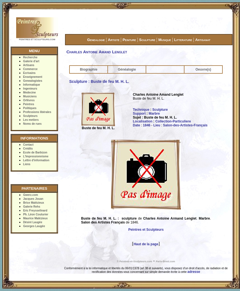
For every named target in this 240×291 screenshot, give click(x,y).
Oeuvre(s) (203, 69)
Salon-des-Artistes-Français (185, 125)
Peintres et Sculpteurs (146, 230)
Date (136, 125)
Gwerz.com (30, 194)
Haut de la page (146, 244)
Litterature (183, 40)
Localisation (142, 121)
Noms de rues (32, 123)
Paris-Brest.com (165, 261)
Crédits (28, 148)
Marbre (154, 114)
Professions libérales (37, 112)
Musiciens (30, 96)
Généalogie (127, 69)
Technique (141, 110)
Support (139, 114)
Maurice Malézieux (35, 218)
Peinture (129, 40)
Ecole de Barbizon (35, 152)
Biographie (88, 69)
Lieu (156, 125)
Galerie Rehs (31, 206)
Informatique (31, 84)
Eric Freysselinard (35, 210)
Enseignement (32, 76)
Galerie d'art (31, 61)
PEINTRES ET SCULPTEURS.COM (37, 39)
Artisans (28, 65)
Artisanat (202, 40)
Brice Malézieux (33, 202)
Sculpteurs (30, 115)
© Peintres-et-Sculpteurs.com (134, 261)
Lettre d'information (36, 160)
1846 (146, 125)
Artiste (113, 40)
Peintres (28, 104)
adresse (194, 272)
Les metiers (31, 119)
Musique (164, 40)
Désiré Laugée (32, 222)
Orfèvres (29, 100)
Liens (26, 164)
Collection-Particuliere (173, 121)
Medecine (29, 92)
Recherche (30, 57)
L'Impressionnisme (36, 156)
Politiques (30, 108)
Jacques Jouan (33, 198)
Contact (28, 144)
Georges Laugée (34, 226)
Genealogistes (32, 80)
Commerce (30, 69)
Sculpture (147, 40)
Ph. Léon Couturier (35, 214)
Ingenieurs (30, 88)
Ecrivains (29, 72)
